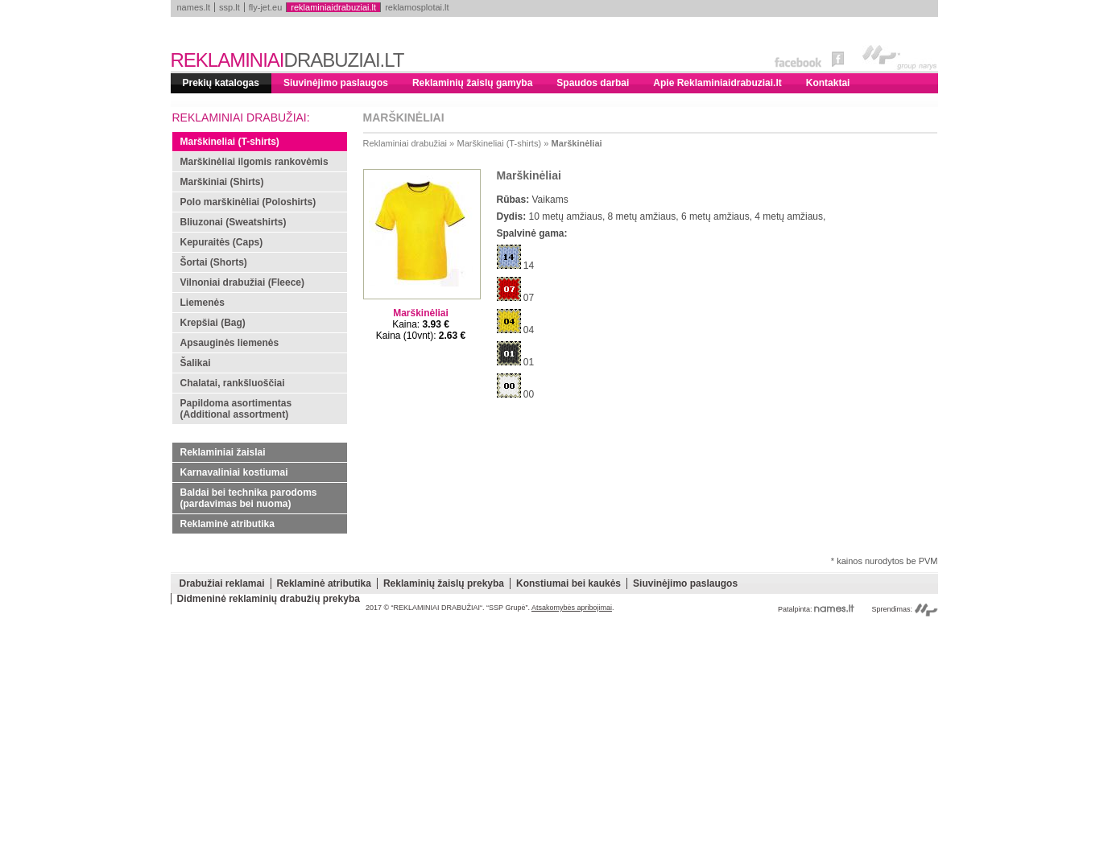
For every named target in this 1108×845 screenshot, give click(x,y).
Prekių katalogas (221, 83)
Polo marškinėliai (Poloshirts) (248, 202)
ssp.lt (229, 7)
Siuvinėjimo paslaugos (335, 83)
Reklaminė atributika (227, 524)
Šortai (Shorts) (213, 262)
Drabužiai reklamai (222, 583)
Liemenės (202, 302)
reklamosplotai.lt (417, 7)
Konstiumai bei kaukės (568, 583)
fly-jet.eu (266, 7)
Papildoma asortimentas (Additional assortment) (236, 409)
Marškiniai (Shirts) (222, 182)
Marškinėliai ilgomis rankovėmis (254, 161)
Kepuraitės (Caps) (221, 242)
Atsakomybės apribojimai (571, 608)
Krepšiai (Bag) (213, 322)
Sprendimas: (904, 609)
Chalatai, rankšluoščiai (232, 383)
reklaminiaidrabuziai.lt (333, 7)
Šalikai (195, 363)
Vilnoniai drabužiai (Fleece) (242, 282)
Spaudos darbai (592, 83)
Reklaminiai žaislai (223, 452)
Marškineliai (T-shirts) (229, 141)
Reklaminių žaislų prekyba (443, 583)
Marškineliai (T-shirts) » (503, 143)
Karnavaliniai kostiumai (234, 472)
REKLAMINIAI (287, 60)
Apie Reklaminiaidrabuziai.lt (717, 83)
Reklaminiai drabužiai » (409, 143)
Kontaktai (828, 83)
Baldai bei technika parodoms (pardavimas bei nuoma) (248, 498)
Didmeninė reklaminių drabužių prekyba (268, 598)
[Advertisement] (554, 732)
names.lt (194, 7)
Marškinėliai (577, 143)
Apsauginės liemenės (229, 342)
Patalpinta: (816, 609)
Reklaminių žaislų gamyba (472, 83)
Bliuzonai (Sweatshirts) (233, 222)
